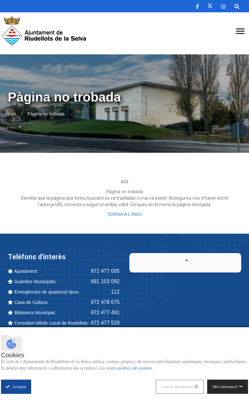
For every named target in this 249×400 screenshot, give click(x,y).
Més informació (225, 386)
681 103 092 (105, 281)
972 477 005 (105, 271)
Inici (12, 114)
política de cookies (135, 368)
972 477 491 (105, 312)
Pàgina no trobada (46, 114)
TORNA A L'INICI (124, 214)
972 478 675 (105, 302)
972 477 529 (105, 323)
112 (115, 291)
